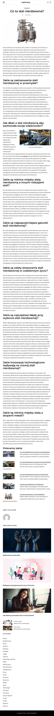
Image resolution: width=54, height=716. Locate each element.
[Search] (50, 2)
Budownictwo (7, 641)
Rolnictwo (6, 680)
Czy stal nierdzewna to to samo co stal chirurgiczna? (35, 462)
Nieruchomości (7, 667)
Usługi (5, 701)
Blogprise (34, 713)
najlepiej (25, 156)
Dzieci (5, 643)
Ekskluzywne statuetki (11, 555)
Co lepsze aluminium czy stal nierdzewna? (32, 494)
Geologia (5, 651)
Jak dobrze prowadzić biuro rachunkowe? (18, 615)
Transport (6, 690)
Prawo (5, 675)
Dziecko (5, 646)
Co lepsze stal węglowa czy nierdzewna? (32, 484)
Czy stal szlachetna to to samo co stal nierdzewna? (35, 452)
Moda (4, 662)
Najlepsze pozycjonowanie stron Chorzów (18, 585)
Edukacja (5, 649)
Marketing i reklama (9, 659)
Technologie (6, 688)
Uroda (5, 698)
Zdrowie (5, 706)
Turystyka (6, 693)
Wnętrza (5, 703)
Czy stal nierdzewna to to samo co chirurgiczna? (34, 474)
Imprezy (5, 656)
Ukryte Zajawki (7, 695)
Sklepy (5, 682)
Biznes (5, 638)
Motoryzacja (7, 664)
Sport (4, 685)
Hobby (5, 654)
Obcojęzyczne (7, 669)
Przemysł (27, 8)
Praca (4, 672)
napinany (25, 2)
